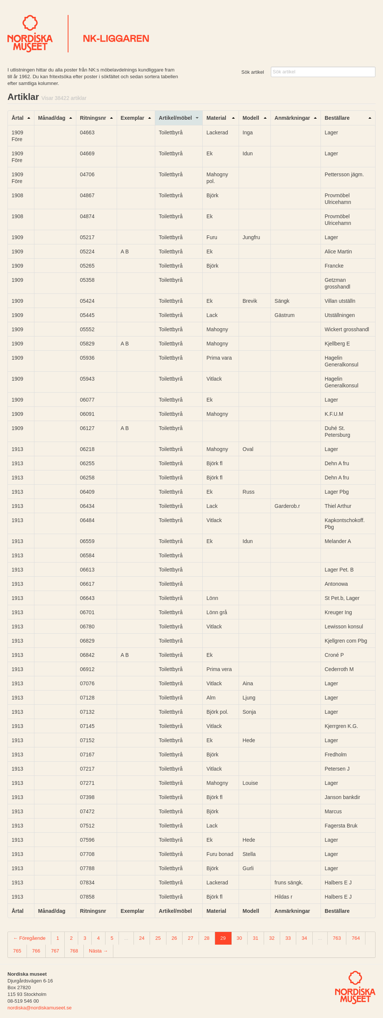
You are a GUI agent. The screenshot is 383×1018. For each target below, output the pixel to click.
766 (36, 951)
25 (157, 938)
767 (55, 951)
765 (17, 951)
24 (141, 938)
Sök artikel (252, 72)
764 (356, 938)
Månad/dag (51, 118)
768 (74, 951)
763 (337, 938)
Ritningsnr (93, 118)
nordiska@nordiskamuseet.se (39, 1008)
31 (255, 938)
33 (288, 938)
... (126, 938)
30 (239, 938)
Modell (251, 118)
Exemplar (132, 118)
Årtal (18, 118)
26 (174, 938)
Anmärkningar (292, 118)
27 (190, 938)
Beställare (337, 118)
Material (216, 118)
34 (304, 938)
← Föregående (29, 938)
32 (272, 938)
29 (223, 938)
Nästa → (98, 951)
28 (206, 938)
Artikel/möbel (175, 118)
